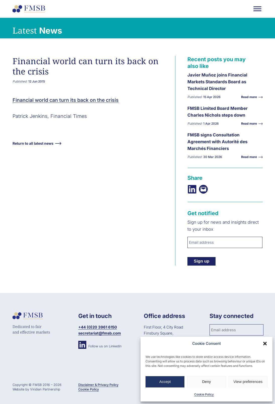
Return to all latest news (33, 143)
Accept (165, 381)
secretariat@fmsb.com (99, 333)
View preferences (248, 381)
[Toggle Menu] (257, 8)
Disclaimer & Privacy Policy (98, 385)
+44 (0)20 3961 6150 (97, 327)
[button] (264, 343)
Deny (206, 381)
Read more (250, 97)
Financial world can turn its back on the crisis (66, 100)
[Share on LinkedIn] (192, 189)
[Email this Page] (203, 189)
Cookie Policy (204, 394)
